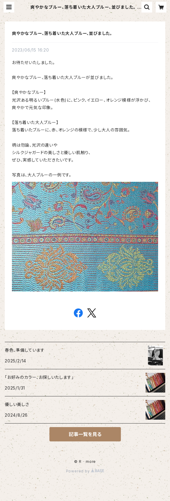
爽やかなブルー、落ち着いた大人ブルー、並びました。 (62, 33)
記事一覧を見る (85, 434)
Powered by (85, 471)
